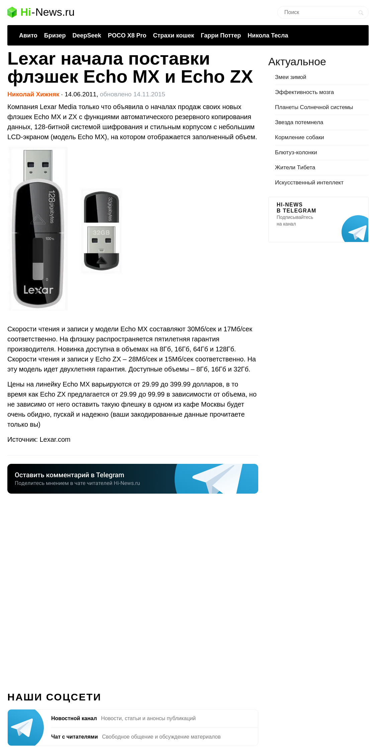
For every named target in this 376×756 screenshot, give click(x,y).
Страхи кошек (173, 35)
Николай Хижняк (33, 94)
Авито (28, 35)
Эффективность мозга (304, 92)
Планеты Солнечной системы (314, 107)
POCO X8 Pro (127, 35)
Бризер (55, 35)
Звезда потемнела (299, 122)
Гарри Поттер (221, 35)
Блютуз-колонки (296, 152)
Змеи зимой (290, 77)
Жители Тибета (295, 167)
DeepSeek (86, 35)
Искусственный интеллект (309, 182)
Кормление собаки (299, 137)
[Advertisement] (132, 588)
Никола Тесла (268, 35)
